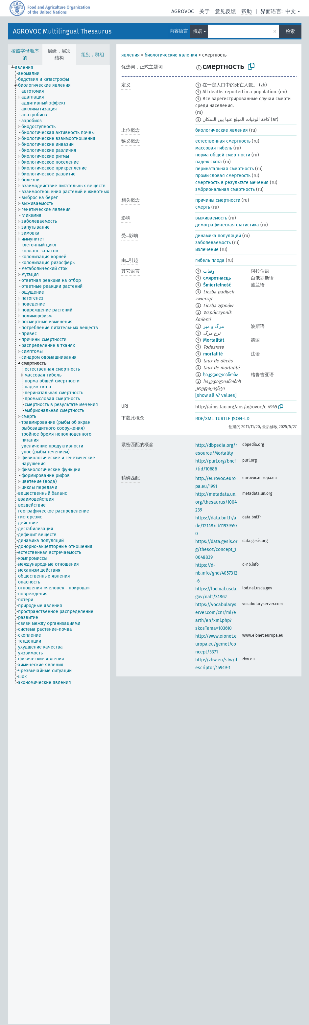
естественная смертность (222, 141)
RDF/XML (204, 418)
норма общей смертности (222, 155)
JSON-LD (241, 418)
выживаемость (211, 218)
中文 (290, 11)
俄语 (197, 31)
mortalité (213, 354)
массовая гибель (213, 148)
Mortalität (213, 340)
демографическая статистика (227, 225)
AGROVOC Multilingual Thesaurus (62, 31)
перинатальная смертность (224, 168)
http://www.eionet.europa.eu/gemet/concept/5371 (216, 644)
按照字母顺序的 (25, 54)
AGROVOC (182, 11)
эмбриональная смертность (225, 189)
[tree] (59, 544)
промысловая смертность (222, 175)
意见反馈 (225, 11)
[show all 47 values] (216, 395)
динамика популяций (218, 236)
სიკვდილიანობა (220, 374)
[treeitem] (26, 68)
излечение (207, 249)
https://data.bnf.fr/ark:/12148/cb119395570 (216, 525)
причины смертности (217, 200)
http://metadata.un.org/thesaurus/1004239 (216, 502)
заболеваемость (213, 242)
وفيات (209, 271)
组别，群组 (92, 54)
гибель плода (210, 260)
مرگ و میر (213, 326)
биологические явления (171, 55)
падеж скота (208, 162)
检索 (290, 31)
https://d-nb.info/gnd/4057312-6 (216, 573)
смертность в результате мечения (232, 182)
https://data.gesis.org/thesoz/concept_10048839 (216, 549)
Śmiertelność (217, 285)
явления (130, 55)
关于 (204, 11)
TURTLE (222, 418)
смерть (202, 207)
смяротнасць (217, 278)
